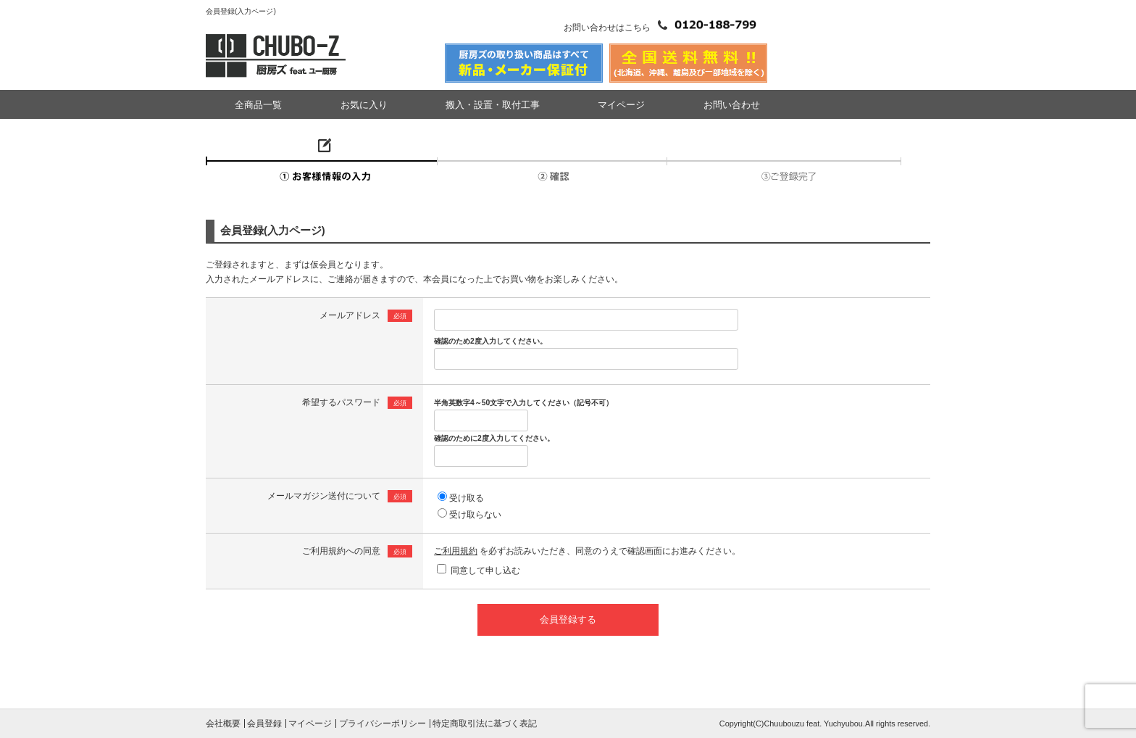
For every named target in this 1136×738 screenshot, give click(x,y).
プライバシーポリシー (382, 723)
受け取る (466, 498)
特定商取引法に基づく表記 (485, 723)
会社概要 (223, 723)
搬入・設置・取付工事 (493, 104)
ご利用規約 (455, 551)
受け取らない (475, 515)
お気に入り (364, 104)
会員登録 (264, 723)
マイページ (621, 104)
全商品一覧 (258, 104)
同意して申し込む (485, 570)
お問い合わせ (731, 104)
